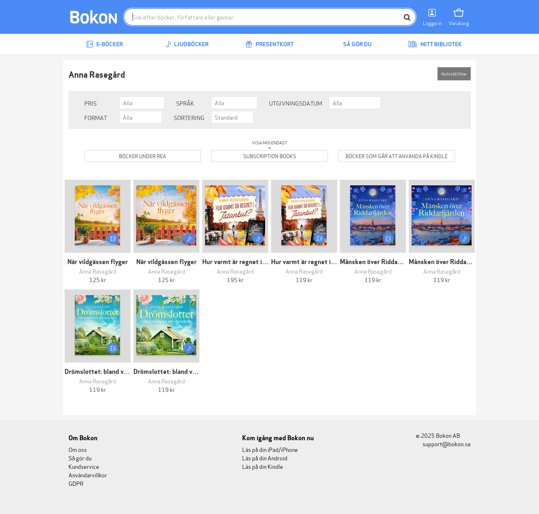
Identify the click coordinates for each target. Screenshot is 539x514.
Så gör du (352, 44)
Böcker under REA (142, 156)
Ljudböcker (187, 44)
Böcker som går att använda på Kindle (397, 156)
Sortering (189, 117)
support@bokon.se (443, 444)
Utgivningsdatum (295, 103)
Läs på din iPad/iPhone (270, 449)
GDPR (75, 483)
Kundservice (83, 466)
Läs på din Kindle (262, 466)
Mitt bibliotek (435, 44)
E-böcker (104, 44)
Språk (185, 103)
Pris (90, 103)
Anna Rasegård (97, 271)
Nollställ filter (454, 74)
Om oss (77, 449)
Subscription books (269, 156)
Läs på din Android (264, 458)
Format (95, 117)
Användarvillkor (87, 475)
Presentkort (269, 44)
